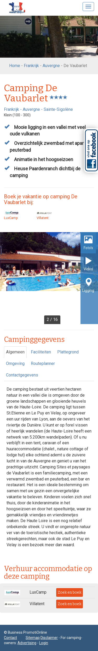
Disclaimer (49, 638)
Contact (10, 638)
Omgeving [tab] (15, 363)
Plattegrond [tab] (68, 351)
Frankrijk (31, 65)
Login (43, 643)
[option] (49, 278)
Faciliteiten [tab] (41, 351)
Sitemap (33, 638)
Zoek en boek (69, 592)
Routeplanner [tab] (43, 363)
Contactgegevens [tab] (22, 375)
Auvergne (51, 65)
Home (14, 65)
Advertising (27, 643)
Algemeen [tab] (15, 351)
